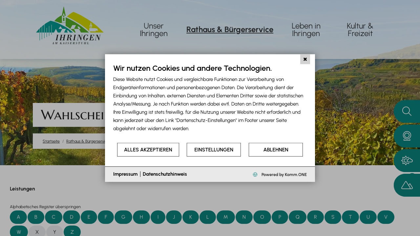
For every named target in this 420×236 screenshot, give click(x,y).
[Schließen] (305, 59)
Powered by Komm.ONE (284, 174)
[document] (210, 102)
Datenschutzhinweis (165, 174)
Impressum (125, 174)
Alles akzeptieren (148, 150)
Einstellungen (214, 150)
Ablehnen (275, 150)
